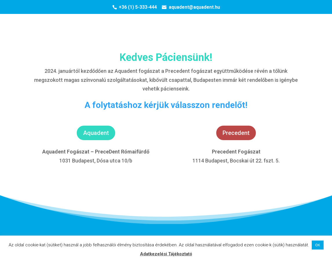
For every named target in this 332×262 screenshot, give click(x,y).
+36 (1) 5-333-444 (138, 7)
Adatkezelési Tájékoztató (166, 253)
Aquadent (96, 132)
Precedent (236, 132)
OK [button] (317, 245)
